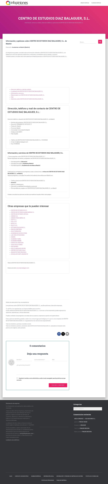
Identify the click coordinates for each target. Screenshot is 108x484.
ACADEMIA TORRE (16, 239)
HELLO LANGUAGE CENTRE (18, 248)
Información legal (49, 476)
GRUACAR (83, 425)
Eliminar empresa (36, 476)
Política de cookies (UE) (92, 476)
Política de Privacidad (48, 480)
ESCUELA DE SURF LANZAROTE (19, 254)
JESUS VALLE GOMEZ (17, 244)
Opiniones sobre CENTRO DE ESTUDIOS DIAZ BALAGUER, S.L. (27, 99)
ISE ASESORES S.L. (90, 418)
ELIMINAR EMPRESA (96, 3)
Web (12, 97)
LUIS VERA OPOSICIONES (17, 235)
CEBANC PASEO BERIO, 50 (18, 218)
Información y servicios (17, 93)
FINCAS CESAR (83, 422)
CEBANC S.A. (14, 216)
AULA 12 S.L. (14, 225)
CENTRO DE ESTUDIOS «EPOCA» (19, 214)
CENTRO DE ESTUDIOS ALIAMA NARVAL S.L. (22, 212)
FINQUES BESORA (84, 428)
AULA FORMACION (16, 231)
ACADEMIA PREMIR (16, 240)
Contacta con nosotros (21, 476)
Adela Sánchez (78, 418)
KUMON (13, 237)
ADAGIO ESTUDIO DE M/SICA (18, 252)
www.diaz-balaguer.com (22, 268)
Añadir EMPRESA (85, 3)
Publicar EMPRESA (61, 480)
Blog (11, 476)
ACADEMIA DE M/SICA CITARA (19, 233)
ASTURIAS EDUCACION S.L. (18, 227)
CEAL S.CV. (14, 221)
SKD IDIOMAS (14, 246)
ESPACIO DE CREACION (17, 242)
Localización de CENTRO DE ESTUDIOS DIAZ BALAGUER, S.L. (27, 91)
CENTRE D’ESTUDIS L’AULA (18, 250)
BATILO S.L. (14, 223)
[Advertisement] (37, 74)
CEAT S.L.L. (14, 219)
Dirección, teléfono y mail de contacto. (21, 89)
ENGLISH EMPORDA (16, 229)
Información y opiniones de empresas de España (70, 476)
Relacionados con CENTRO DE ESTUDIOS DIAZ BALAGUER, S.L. (28, 95)
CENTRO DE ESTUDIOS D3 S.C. (19, 210)
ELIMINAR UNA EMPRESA (12, 440)
